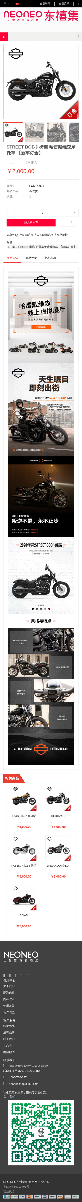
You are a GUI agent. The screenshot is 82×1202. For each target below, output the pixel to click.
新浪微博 (31, 234)
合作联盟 (9, 1012)
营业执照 (9, 1191)
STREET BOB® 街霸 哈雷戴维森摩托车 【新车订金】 (42, 246)
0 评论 (31, 162)
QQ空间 (20, 234)
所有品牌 (9, 1032)
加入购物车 (31, 222)
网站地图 (9, 1052)
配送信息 (9, 992)
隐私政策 (9, 999)
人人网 (41, 234)
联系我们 (9, 1039)
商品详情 (12, 258)
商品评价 (31, 258)
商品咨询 (50, 258)
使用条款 (9, 1005)
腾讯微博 (50, 234)
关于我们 (9, 986)
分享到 (11, 234)
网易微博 (62, 234)
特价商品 (9, 1026)
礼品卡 (7, 1045)
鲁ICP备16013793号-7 (17, 1186)
